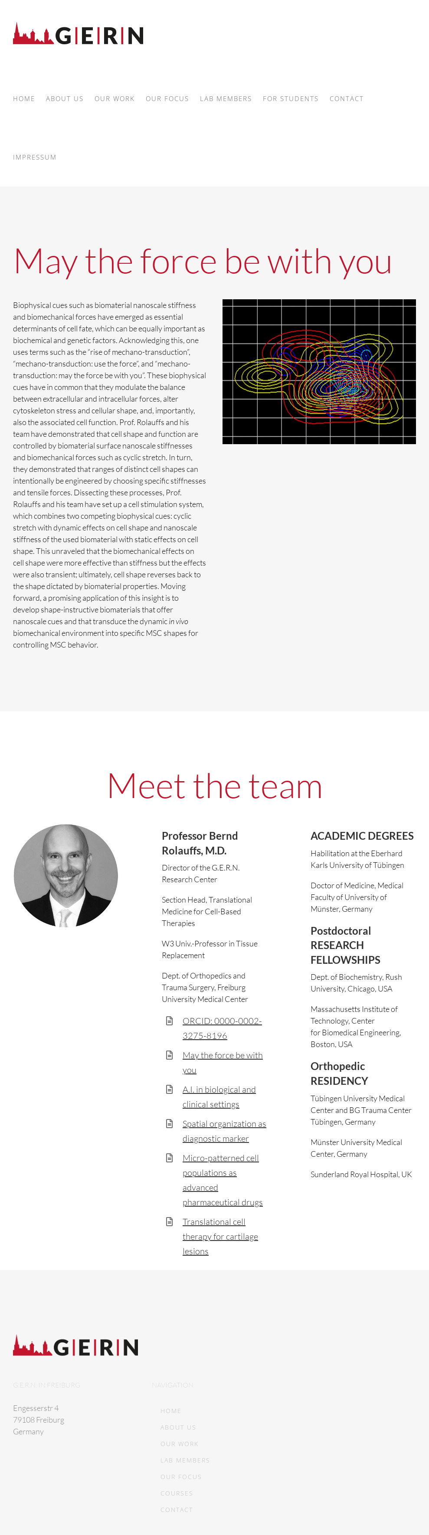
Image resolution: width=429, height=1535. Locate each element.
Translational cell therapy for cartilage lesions (220, 1236)
